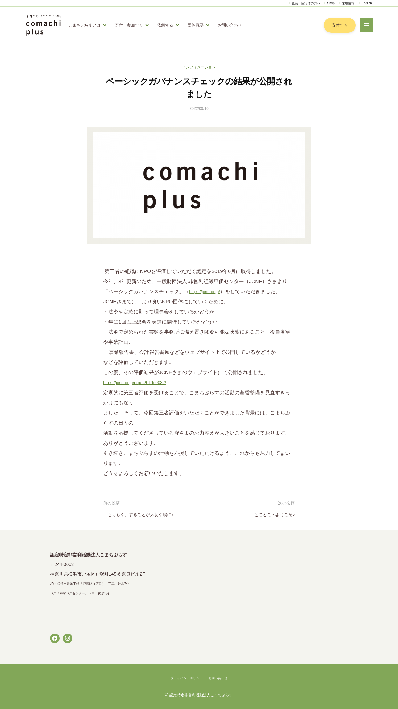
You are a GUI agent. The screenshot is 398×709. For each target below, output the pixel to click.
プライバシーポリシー (185, 678)
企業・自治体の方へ (306, 3)
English (367, 3)
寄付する (339, 25)
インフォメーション (199, 66)
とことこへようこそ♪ (271, 514)
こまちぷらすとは (85, 25)
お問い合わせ (230, 25)
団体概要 (196, 25)
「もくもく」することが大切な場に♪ (145, 514)
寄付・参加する (129, 25)
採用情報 (348, 3)
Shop (331, 3)
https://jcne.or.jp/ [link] (207, 291)
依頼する (165, 25)
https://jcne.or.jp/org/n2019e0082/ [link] (140, 382)
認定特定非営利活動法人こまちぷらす (201, 694)
